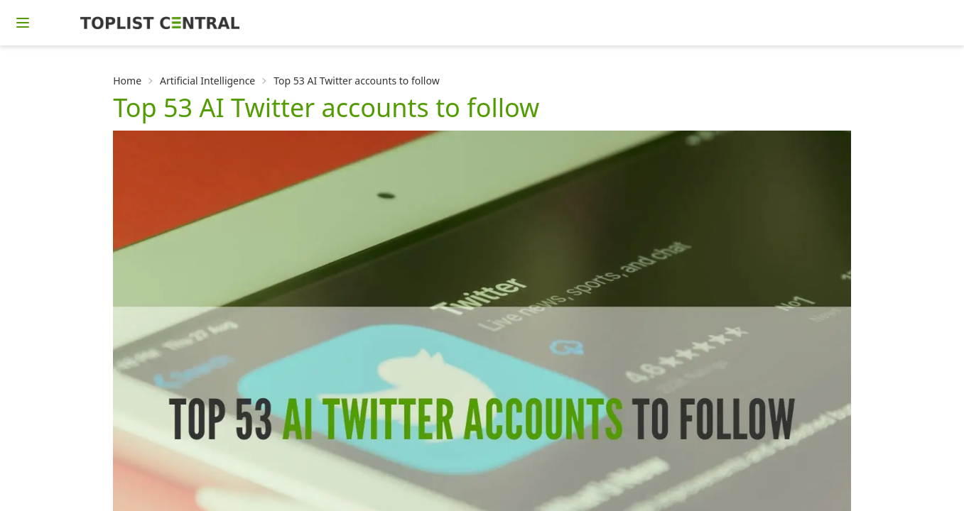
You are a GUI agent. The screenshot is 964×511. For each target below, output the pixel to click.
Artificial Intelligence (207, 80)
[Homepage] (160, 23)
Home (127, 80)
